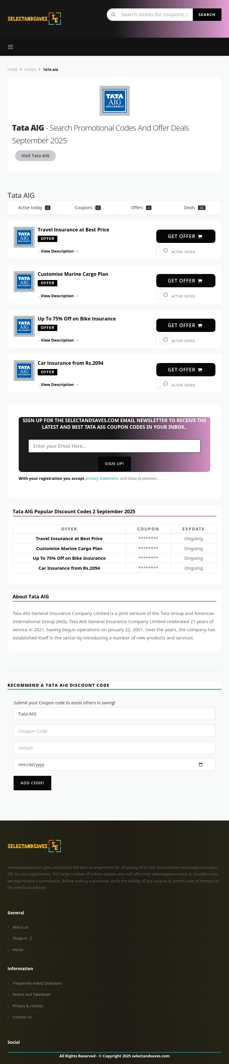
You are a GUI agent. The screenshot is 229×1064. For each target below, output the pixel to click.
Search (207, 14)
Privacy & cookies (28, 1005)
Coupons (88, 207)
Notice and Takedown (32, 994)
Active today (34, 207)
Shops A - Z (22, 938)
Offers (141, 207)
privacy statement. (102, 478)
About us (20, 927)
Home (18, 949)
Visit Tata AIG (35, 155)
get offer (185, 236)
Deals (194, 207)
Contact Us (22, 1017)
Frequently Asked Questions (37, 983)
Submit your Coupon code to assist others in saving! (64, 703)
